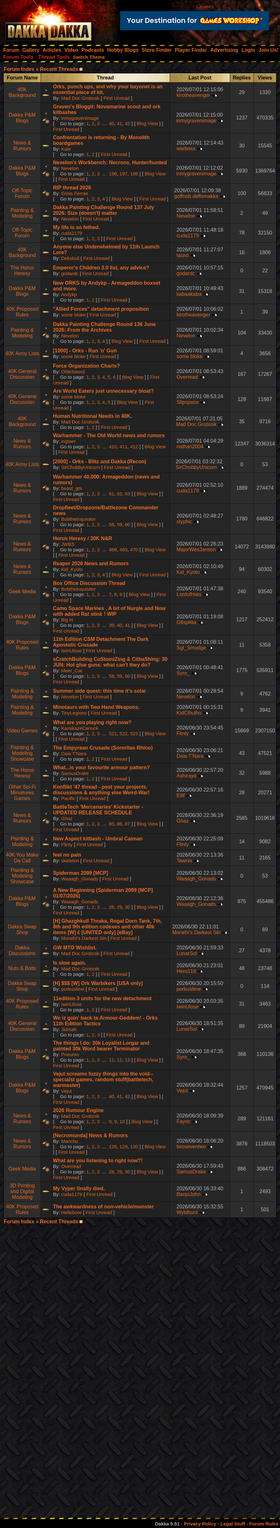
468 (113, 549)
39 (111, 625)
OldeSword (73, 371)
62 (119, 493)
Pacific (68, 798)
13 (127, 1060)
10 (122, 1121)
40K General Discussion (22, 374)
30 (127, 907)
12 (119, 1060)
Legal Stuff (232, 1523)
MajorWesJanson (195, 549)
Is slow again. (69, 963)
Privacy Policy (200, 1523)
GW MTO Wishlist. (75, 947)
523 (134, 733)
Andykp (69, 294)
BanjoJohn (188, 1194)
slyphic (184, 521)
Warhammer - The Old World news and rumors (109, 435)
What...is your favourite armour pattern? (101, 767)
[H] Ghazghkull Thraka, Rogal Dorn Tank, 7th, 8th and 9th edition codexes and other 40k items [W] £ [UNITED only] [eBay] (107, 926)
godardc (70, 273)
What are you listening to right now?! (98, 1160)
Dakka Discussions (22, 950)
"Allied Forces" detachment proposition (101, 309)
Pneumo (70, 1054)
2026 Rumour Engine (78, 1110)
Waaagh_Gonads (79, 878)
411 (123, 446)
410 (113, 446)
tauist (182, 255)
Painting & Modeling (22, 213)
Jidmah (69, 1029)
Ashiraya (186, 775)
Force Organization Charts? (86, 366)
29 (119, 907)
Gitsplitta (186, 622)
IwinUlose (71, 650)
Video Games (22, 730)
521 (113, 733)
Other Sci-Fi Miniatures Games (22, 792)
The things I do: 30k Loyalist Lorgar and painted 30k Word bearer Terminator (101, 1045)
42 (127, 123)
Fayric (183, 1121)
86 (119, 823)
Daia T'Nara (73, 753)
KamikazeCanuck (80, 728)
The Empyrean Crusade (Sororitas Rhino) (103, 747)
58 (111, 524)
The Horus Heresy (22, 270)
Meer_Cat (71, 670)
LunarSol (186, 953)
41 (119, 123)
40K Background (22, 92)
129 (123, 1146)
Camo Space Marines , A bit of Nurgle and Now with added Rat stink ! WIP (109, 611)
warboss (185, 148)
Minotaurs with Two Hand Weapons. (96, 707)
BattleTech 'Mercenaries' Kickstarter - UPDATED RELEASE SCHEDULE (98, 809)
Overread (187, 377)
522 (123, 733)
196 (113, 173)
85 (111, 823)
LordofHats (188, 594)
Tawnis (184, 860)
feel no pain (67, 855)
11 (111, 1060)
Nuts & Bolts (22, 968)
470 (134, 549)
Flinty (182, 733)
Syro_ (183, 673)
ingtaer (68, 441)
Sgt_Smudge (191, 647)
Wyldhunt (187, 1212)
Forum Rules (263, 1523)
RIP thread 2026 (72, 187)
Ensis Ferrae (74, 193)
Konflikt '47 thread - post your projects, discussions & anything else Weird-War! (101, 789)
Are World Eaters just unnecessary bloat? (103, 391)
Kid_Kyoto (72, 569)
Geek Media (22, 591)
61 (111, 493)
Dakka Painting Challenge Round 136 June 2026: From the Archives (104, 327)
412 (134, 446)
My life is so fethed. (76, 227)
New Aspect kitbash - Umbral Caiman (98, 838)
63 (127, 493)
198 (134, 173)
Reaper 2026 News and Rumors (91, 563)
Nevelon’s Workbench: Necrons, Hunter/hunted (110, 162)
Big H (67, 619)
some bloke (73, 314)
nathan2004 (189, 446)
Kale (66, 149)
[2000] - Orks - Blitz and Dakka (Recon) (99, 461)
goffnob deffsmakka (196, 196)
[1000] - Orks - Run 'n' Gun (85, 350)
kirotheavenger (193, 95)
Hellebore (71, 1212)
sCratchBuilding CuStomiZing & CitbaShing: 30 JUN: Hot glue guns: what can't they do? (110, 662)
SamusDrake (75, 773)
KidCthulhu (188, 713)
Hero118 (186, 971)
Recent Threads (59, 69)
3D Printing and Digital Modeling (22, 1191)
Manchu (69, 1141)
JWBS (68, 544)
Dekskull (70, 258)
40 (111, 123)
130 (134, 1146)
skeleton (70, 860)
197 (123, 173)
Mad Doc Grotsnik (80, 98)
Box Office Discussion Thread (89, 583)
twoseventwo (191, 1146)
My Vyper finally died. (79, 1188)
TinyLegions (73, 713)
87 (127, 823)
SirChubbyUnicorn (80, 467)
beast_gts (71, 488)
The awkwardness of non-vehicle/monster (103, 1206)
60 (127, 524)
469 (123, 549)
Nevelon (70, 168)
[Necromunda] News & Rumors (90, 1135)
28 (111, 907)
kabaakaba (188, 294)
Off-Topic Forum (22, 193)
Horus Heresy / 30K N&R (82, 538)
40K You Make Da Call (22, 857)
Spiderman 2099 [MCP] (80, 873)
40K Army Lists (22, 353)
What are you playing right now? (92, 722)
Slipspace (187, 402)
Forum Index (19, 69)
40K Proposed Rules (22, 311)
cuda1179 (71, 233)
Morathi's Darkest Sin (83, 938)
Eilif (180, 795)
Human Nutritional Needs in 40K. (92, 416)
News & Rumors (22, 145)
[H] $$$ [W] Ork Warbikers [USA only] (98, 983)
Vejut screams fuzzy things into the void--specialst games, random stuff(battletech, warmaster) (103, 1079)
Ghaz (67, 818)
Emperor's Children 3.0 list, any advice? (101, 267)
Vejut (66, 1091)
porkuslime (73, 989)
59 (119, 524)
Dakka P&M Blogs (22, 117)
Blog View (147, 123)
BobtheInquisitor (78, 519)
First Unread (116, 98)
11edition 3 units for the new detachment (102, 998)
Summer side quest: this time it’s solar (99, 691)
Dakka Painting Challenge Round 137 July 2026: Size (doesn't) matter (103, 210)
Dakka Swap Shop (22, 929)
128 (113, 1146)
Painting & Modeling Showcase (22, 753)
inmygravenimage (80, 118)
